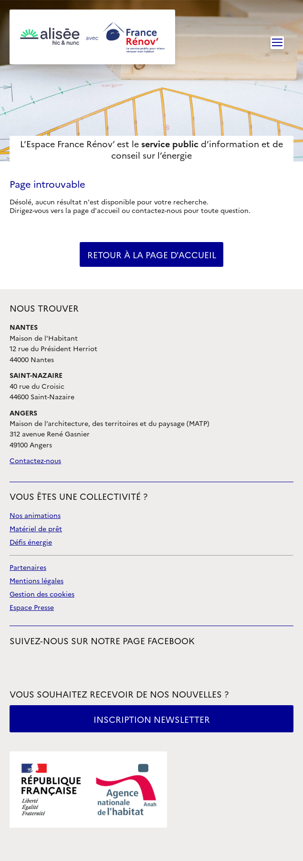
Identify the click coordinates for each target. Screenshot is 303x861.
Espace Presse (32, 608)
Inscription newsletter (152, 719)
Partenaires (28, 568)
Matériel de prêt (36, 529)
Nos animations (35, 516)
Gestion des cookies (42, 594)
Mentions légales (36, 581)
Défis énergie (31, 542)
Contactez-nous (35, 461)
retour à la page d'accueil (151, 255)
